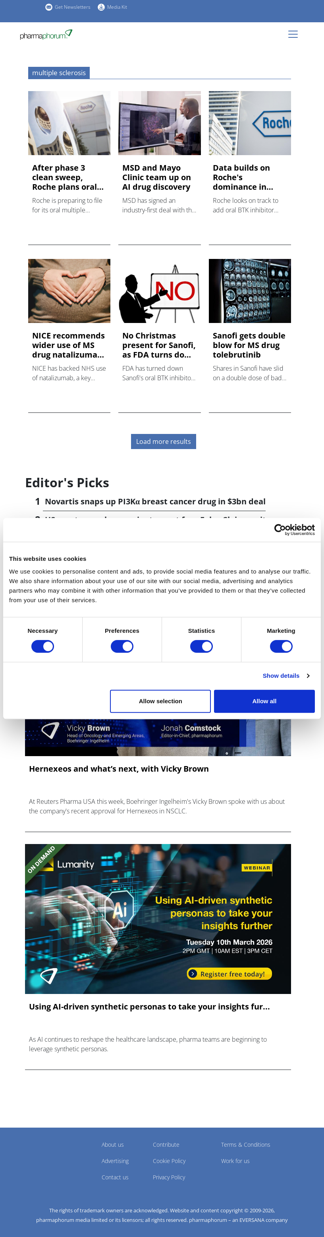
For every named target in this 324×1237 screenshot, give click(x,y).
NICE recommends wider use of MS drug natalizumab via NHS (68, 345)
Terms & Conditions (245, 1144)
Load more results (163, 441)
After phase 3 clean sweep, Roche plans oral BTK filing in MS (64, 177)
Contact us (115, 1177)
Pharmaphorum (47, 1156)
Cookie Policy (169, 1161)
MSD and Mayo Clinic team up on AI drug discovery (156, 177)
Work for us (235, 1161)
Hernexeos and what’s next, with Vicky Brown (119, 769)
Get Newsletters (73, 7)
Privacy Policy (169, 1177)
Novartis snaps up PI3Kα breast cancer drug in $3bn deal (155, 501)
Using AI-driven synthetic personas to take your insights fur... (149, 1006)
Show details (281, 675)
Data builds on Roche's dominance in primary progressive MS (242, 177)
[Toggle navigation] (295, 34)
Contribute (166, 1144)
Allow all (265, 701)
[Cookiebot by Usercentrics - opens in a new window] (280, 530)
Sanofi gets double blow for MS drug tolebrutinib (249, 345)
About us (113, 1144)
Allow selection (160, 701)
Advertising (115, 1161)
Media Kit (117, 7)
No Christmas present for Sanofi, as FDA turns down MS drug (159, 345)
